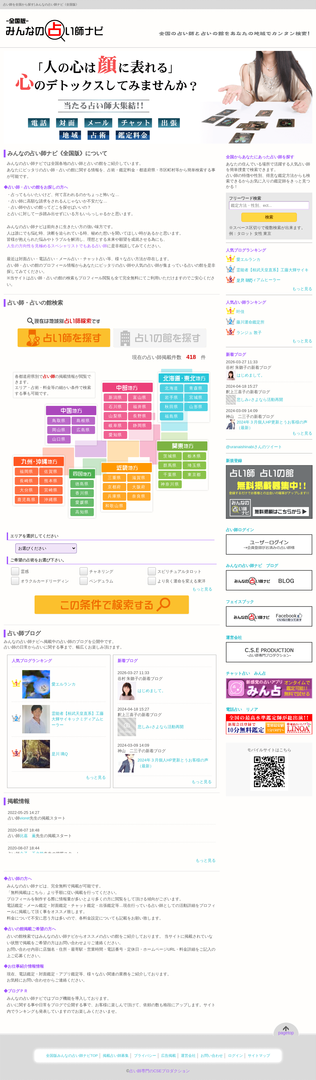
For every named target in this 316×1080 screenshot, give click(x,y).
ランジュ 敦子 (249, 332)
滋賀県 (139, 477)
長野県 (140, 416)
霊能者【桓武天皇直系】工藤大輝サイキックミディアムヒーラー (272, 275)
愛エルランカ (248, 259)
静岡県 (140, 425)
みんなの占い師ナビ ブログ (252, 565)
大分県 (27, 490)
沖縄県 (51, 499)
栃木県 (195, 456)
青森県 (196, 388)
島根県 (83, 420)
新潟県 (116, 397)
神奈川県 (170, 484)
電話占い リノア (242, 709)
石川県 (116, 406)
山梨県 (116, 416)
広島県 (83, 429)
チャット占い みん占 (246, 673)
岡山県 (59, 429)
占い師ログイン (240, 529)
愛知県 (116, 434)
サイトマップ (259, 1055)
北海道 (172, 388)
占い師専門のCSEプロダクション (159, 1071)
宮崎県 (51, 490)
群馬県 (170, 465)
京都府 (115, 487)
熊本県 (51, 480)
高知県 (82, 512)
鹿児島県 (26, 499)
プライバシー (145, 1055)
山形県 (196, 406)
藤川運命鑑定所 (250, 322)
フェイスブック (240, 601)
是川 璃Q (244, 280)
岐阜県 (116, 425)
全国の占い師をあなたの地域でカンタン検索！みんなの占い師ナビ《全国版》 (55, 29)
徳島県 (82, 484)
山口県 (59, 439)
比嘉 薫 (28, 835)
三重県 (115, 477)
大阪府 (139, 487)
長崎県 (27, 480)
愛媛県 (82, 502)
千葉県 (170, 474)
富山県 (140, 397)
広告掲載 (168, 1055)
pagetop (286, 1032)
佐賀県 (51, 471)
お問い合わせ (212, 1055)
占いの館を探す (159, 337)
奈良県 (139, 496)
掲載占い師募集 (116, 1055)
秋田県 (172, 406)
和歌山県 (114, 505)
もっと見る (202, 589)
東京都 (195, 474)
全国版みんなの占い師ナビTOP (72, 1055)
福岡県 (27, 471)
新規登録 (234, 460)
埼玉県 (195, 465)
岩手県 (172, 397)
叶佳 (240, 311)
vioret (25, 818)
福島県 (172, 416)
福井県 (140, 406)
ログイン (235, 1055)
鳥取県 (59, 420)
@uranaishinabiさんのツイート (254, 446)
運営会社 (234, 637)
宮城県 (196, 397)
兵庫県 (115, 496)
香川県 (82, 493)
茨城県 (170, 456)
